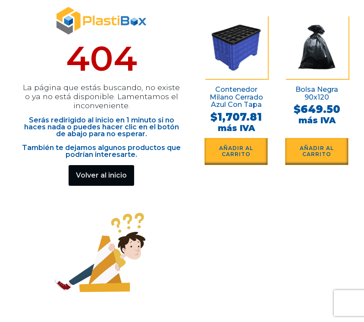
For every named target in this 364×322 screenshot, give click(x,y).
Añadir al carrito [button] (236, 151)
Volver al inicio (101, 175)
